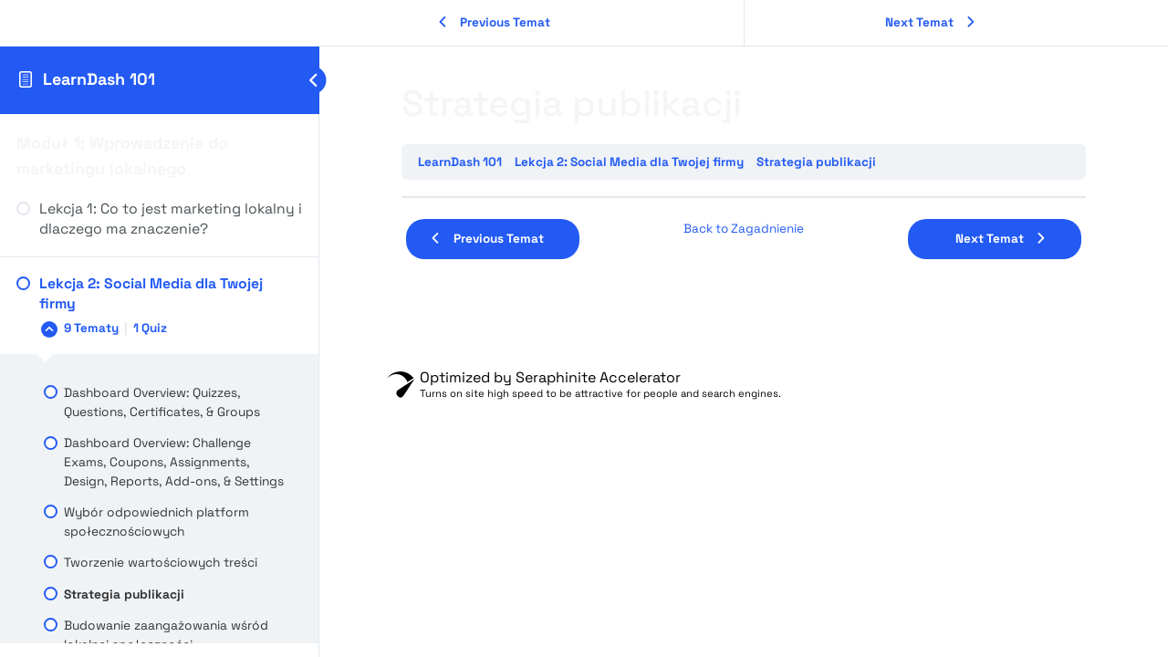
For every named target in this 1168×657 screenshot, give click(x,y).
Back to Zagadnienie (743, 228)
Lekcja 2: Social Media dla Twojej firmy (629, 162)
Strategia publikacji (816, 162)
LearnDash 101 (99, 78)
